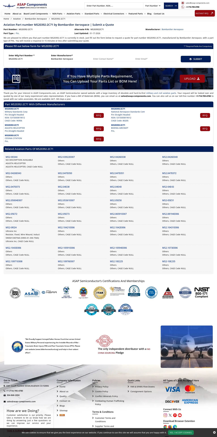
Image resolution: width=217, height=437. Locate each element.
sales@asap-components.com (21, 401)
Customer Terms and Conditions (105, 420)
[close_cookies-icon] (214, 432)
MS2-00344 (11, 157)
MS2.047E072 (169, 173)
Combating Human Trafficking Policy (109, 403)
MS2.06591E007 (118, 213)
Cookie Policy (101, 391)
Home (7, 13)
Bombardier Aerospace (36, 18)
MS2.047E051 (117, 173)
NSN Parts (57, 13)
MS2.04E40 (116, 186)
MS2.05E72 (11, 213)
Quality (63, 396)
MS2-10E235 (168, 261)
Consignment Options (141, 391)
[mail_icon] (195, 3)
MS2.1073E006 (170, 247)
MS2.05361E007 (66, 200)
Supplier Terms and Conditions (104, 428)
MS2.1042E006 (117, 227)
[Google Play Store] (170, 426)
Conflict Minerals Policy (106, 396)
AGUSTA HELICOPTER (15, 128)
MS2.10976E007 (66, 261)
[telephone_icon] (195, 7)
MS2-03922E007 (66, 157)
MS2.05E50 (116, 200)
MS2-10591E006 (66, 247)
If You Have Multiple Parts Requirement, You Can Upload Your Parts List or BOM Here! (100, 79)
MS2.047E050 (65, 173)
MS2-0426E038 (118, 157)
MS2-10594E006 (118, 247)
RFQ (98, 115)
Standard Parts (92, 13)
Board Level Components (36, 13)
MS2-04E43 (168, 186)
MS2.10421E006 (66, 227)
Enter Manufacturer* (62, 55)
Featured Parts (136, 13)
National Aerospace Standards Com (128, 111)
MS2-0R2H (11, 227)
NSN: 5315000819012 (15, 117)
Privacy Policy (101, 386)
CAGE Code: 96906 (13, 120)
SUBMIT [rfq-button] (196, 59)
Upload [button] (192, 79)
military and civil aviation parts (161, 93)
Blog (149, 13)
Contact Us (159, 13)
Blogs (62, 405)
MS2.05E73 (64, 213)
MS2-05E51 (168, 200)
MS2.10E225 (116, 261)
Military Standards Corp (16, 111)
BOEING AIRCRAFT (119, 128)
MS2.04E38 (64, 186)
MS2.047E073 (13, 186)
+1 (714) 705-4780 (14, 390)
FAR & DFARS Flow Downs (143, 386)
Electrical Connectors (114, 13)
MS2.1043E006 (13, 247)
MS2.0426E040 (170, 157)
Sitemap (64, 410)
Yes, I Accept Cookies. (181, 432)
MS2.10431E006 (170, 227)
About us (17, 13)
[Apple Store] (165, 426)
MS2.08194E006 (170, 213)
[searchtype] (153, 5)
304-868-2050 (13, 395)
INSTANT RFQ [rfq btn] (205, 13)
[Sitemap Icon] (62, 415)
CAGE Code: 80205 (119, 120)
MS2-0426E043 (13, 173)
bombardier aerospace (172, 29)
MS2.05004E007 (14, 200)
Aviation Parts (73, 13)
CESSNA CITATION (13, 138)
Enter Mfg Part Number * (22, 55)
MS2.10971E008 (14, 261)
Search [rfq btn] (171, 5)
